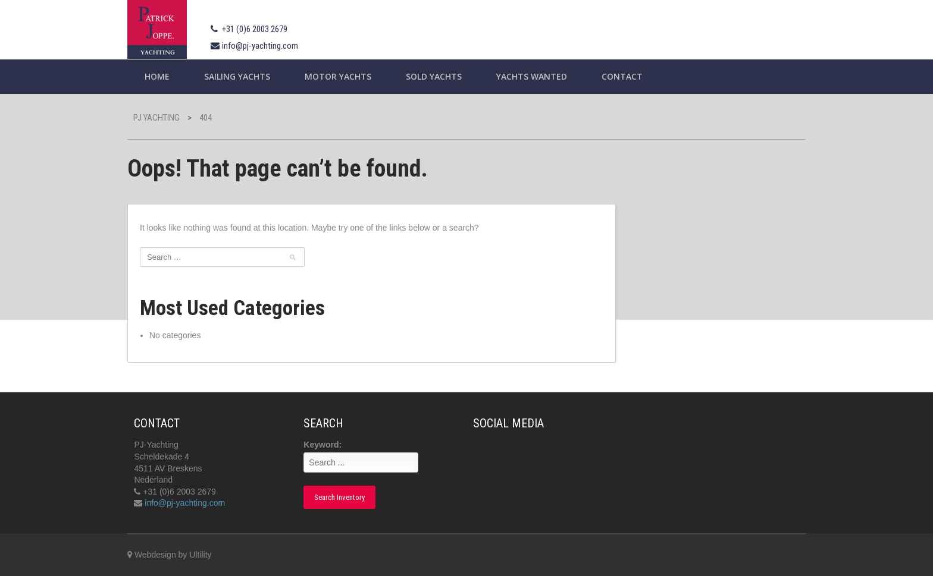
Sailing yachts (237, 76)
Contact (622, 76)
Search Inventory (339, 497)
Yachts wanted (531, 76)
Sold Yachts (434, 76)
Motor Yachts (338, 76)
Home (157, 76)
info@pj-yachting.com (260, 45)
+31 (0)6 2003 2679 (254, 29)
